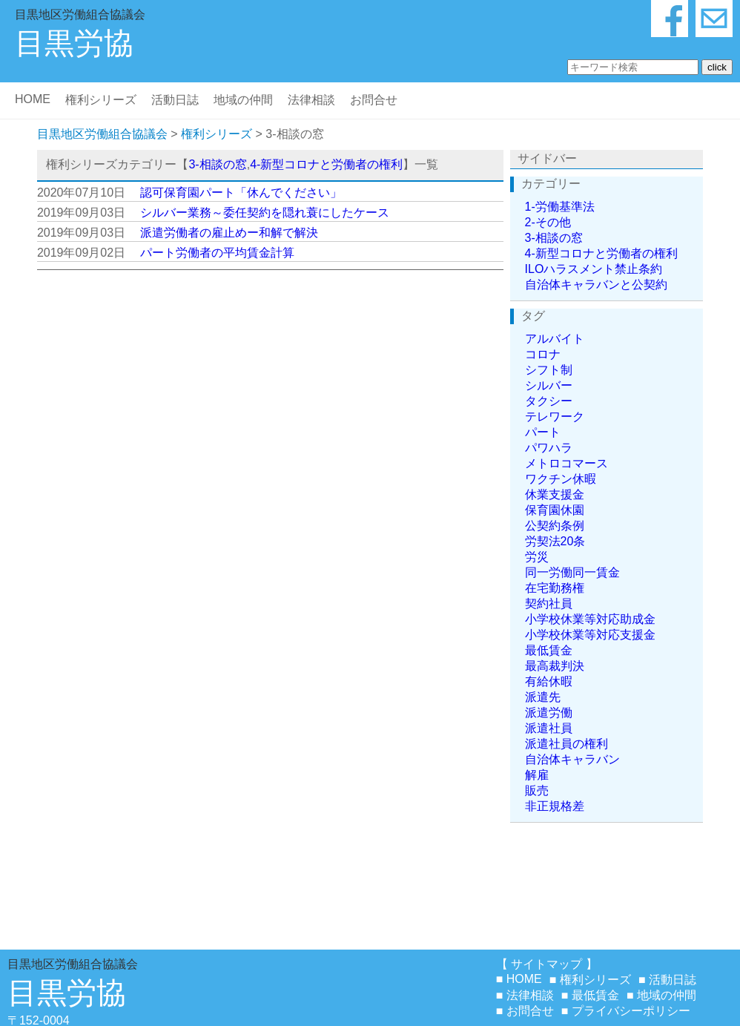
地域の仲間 (243, 99)
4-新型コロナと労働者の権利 (326, 164)
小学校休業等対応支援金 (590, 634)
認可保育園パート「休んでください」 (241, 192)
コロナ (543, 354)
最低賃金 (548, 650)
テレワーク (554, 416)
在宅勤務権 (554, 588)
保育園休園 (554, 510)
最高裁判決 (554, 666)
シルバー (548, 385)
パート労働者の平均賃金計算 (217, 252)
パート (543, 432)
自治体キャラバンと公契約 (596, 284)
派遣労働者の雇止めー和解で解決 (229, 232)
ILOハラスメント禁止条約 (594, 269)
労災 (537, 556)
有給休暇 (548, 681)
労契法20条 (555, 541)
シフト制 (548, 370)
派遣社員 (548, 728)
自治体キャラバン (572, 759)
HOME (32, 99)
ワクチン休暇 (560, 479)
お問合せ (373, 99)
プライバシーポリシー (631, 1010)
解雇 (537, 775)
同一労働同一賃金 (572, 572)
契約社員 (548, 603)
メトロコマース (566, 463)
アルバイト (554, 338)
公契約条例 (554, 525)
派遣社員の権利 (566, 743)
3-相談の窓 (217, 164)
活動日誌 (175, 99)
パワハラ (548, 447)
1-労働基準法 (560, 206)
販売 (537, 790)
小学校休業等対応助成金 (590, 619)
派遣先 (543, 697)
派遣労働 (548, 712)
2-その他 (548, 222)
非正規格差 (554, 806)
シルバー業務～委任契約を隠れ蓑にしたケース (264, 212)
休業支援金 (554, 494)
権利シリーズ (100, 99)
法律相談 (311, 99)
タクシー (548, 401)
